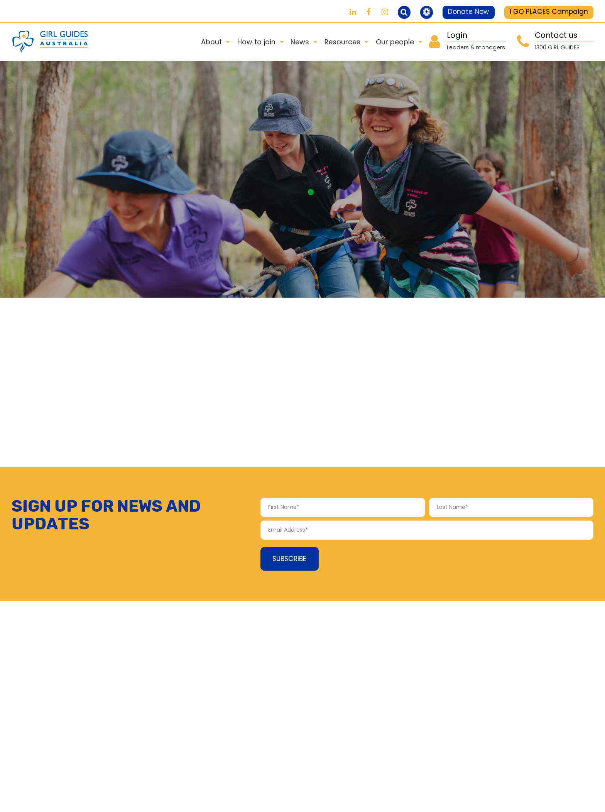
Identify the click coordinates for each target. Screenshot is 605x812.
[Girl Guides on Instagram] (377, 12)
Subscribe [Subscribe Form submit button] (291, 560)
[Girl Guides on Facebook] (361, 12)
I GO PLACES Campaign (548, 12)
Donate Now (465, 12)
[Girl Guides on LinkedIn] (345, 12)
